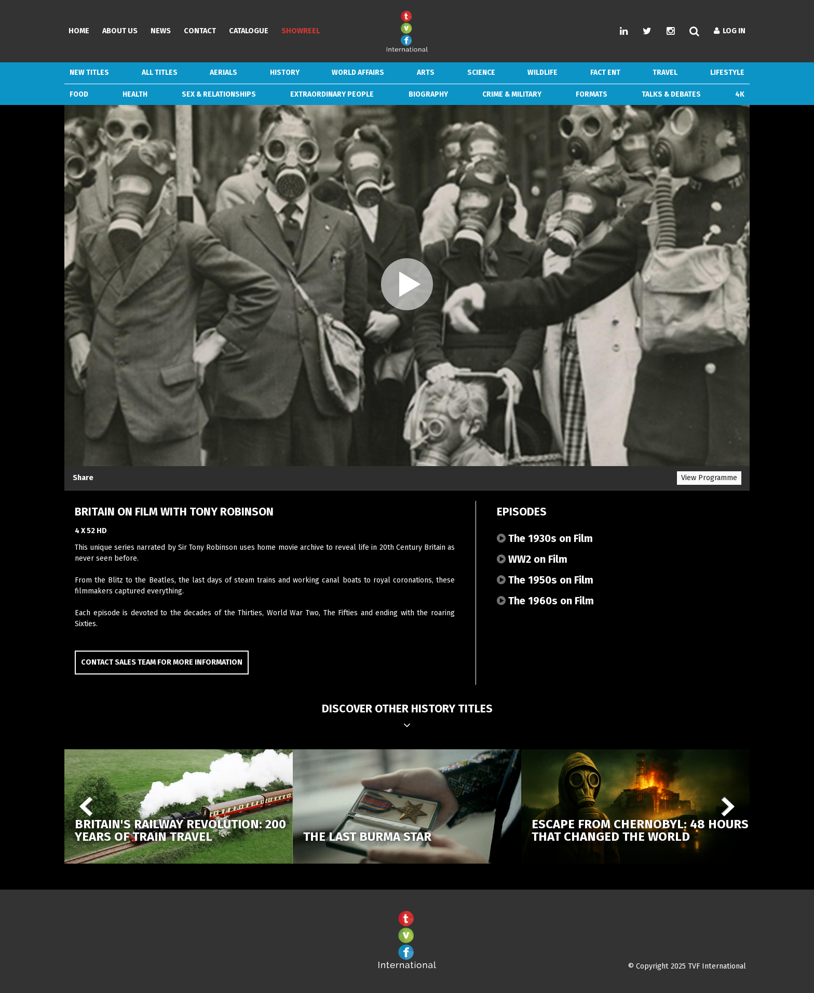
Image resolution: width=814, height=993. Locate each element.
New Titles (89, 72)
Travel (665, 72)
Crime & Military (511, 94)
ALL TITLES (160, 72)
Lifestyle (727, 72)
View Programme (709, 477)
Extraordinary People (332, 94)
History (285, 72)
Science (481, 72)
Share (83, 477)
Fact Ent (605, 72)
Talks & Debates (671, 94)
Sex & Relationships (219, 94)
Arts (426, 72)
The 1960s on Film (545, 600)
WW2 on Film (532, 559)
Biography (428, 94)
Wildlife (542, 72)
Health (135, 94)
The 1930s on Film (545, 538)
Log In (729, 31)
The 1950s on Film (545, 580)
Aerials (223, 72)
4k (739, 94)
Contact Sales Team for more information (161, 662)
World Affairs (358, 72)
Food (79, 94)
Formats (591, 94)
